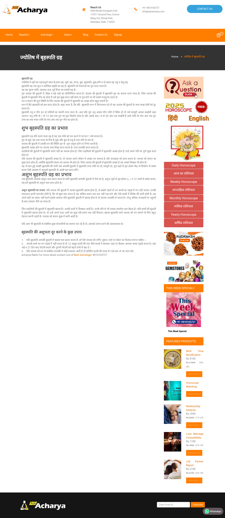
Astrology (42, 34)
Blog (72, 34)
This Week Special (177, 331)
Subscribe (198, 504)
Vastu (59, 34)
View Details (194, 374)
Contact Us (204, 8)
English (199, 118)
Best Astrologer (83, 254)
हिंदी (173, 118)
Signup (105, 34)
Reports (24, 34)
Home (9, 34)
